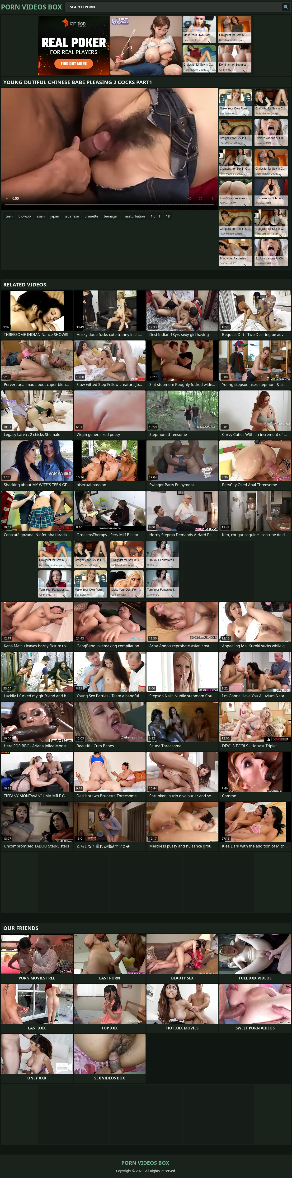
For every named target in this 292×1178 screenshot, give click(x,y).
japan (54, 216)
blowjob (25, 216)
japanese (72, 216)
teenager (111, 216)
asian (41, 216)
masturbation (134, 216)
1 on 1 (155, 216)
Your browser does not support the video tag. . (109, 149)
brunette (91, 216)
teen (9, 216)
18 (168, 216)
